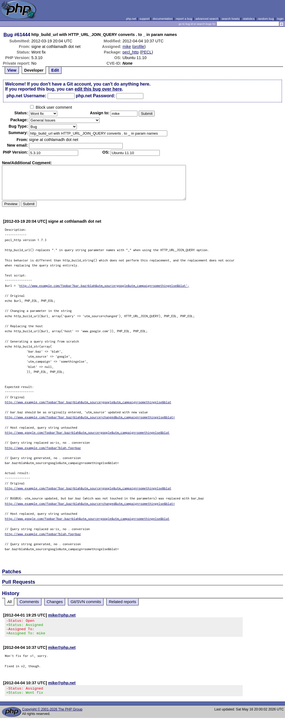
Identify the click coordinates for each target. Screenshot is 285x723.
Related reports (122, 602)
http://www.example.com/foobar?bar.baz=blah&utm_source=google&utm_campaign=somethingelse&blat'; (104, 285)
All (9, 602)
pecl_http (130, 52)
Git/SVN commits (85, 602)
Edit (55, 70)
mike (126, 46)
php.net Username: (26, 95)
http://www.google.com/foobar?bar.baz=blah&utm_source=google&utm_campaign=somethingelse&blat (87, 432)
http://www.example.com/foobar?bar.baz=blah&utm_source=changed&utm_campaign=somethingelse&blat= (90, 417)
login (280, 18)
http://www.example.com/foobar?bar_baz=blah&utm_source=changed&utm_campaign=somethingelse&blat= (90, 503)
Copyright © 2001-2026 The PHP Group (52, 714)
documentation (163, 18)
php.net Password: (95, 95)
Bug (8, 34)
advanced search (206, 18)
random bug (266, 18)
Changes (55, 602)
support (144, 18)
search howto (230, 18)
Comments (29, 602)
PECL (146, 52)
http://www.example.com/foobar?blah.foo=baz (43, 448)
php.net (131, 18)
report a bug (184, 18)
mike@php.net (62, 615)
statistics (248, 18)
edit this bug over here (98, 89)
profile (138, 46)
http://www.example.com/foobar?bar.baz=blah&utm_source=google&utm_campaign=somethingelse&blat (88, 402)
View (11, 70)
